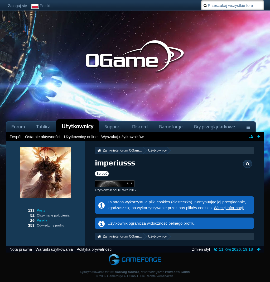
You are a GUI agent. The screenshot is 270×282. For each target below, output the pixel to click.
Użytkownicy (77, 126)
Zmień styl (201, 249)
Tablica (43, 126)
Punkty (42, 220)
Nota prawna (20, 249)
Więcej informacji (229, 207)
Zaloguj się (17, 5)
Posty (41, 210)
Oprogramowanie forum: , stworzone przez (135, 272)
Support (112, 126)
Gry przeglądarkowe (214, 126)
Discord (140, 126)
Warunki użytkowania (54, 249)
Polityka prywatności (94, 249)
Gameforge (171, 126)
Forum (18, 126)
